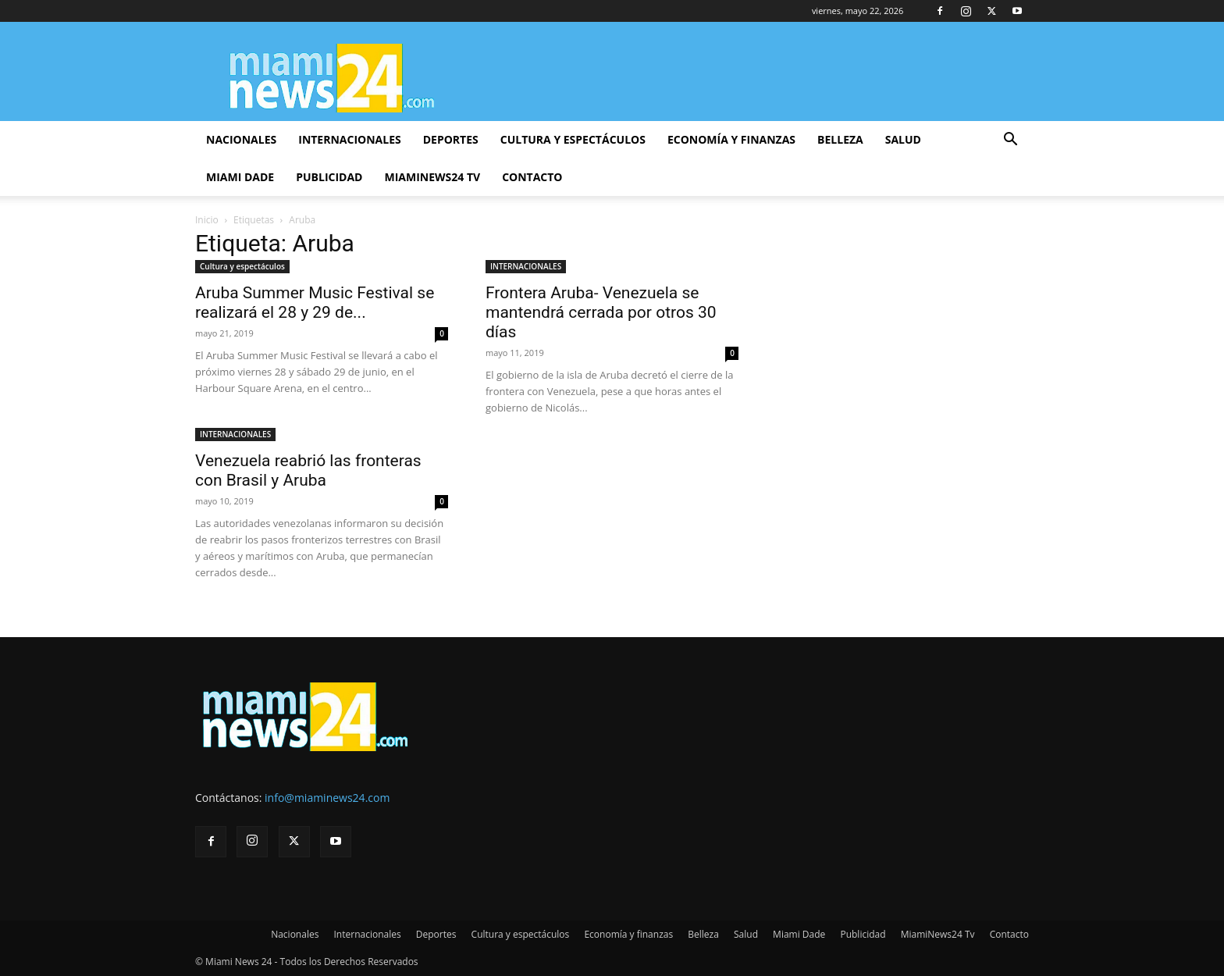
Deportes (451, 139)
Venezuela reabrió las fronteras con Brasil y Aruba (308, 470)
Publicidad (329, 176)
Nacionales (241, 139)
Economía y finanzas (731, 139)
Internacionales (349, 139)
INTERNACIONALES (525, 266)
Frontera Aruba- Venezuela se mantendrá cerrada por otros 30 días (601, 312)
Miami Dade (240, 176)
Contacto (532, 176)
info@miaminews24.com (327, 797)
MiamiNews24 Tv (432, 176)
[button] (1010, 141)
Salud (903, 139)
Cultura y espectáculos (573, 139)
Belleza (840, 139)
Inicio (207, 219)
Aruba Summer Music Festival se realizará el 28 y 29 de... (314, 302)
